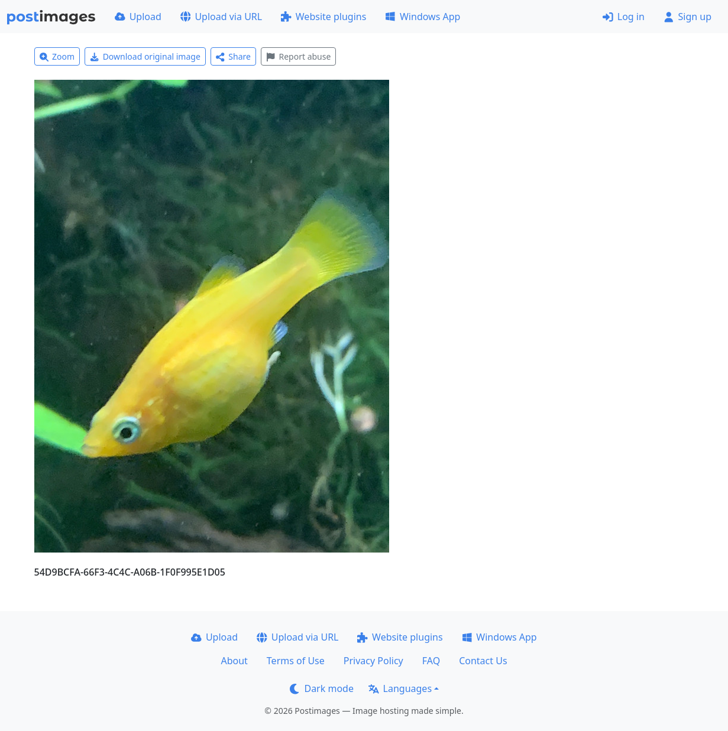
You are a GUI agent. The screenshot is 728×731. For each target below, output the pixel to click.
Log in (624, 16)
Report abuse (298, 56)
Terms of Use (296, 660)
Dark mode (322, 688)
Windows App (422, 16)
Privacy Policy (373, 660)
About (234, 660)
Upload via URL (221, 16)
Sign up (687, 16)
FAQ (431, 660)
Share (233, 56)
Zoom (57, 56)
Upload (138, 16)
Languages (400, 688)
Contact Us (483, 660)
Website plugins (323, 16)
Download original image (145, 56)
